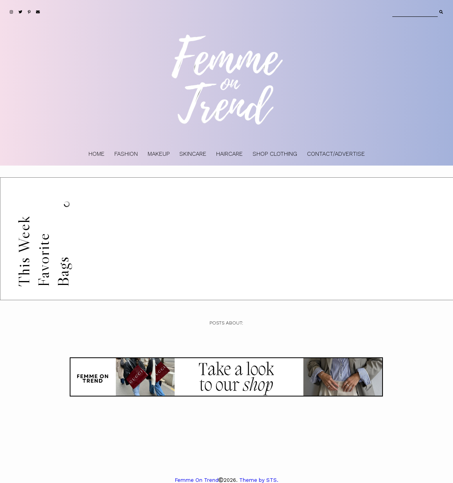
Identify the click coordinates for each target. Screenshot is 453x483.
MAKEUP (159, 153)
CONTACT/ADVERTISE (336, 153)
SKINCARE (192, 153)
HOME (96, 153)
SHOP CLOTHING (275, 153)
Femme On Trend (196, 480)
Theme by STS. (258, 480)
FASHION (126, 153)
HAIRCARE (229, 153)
